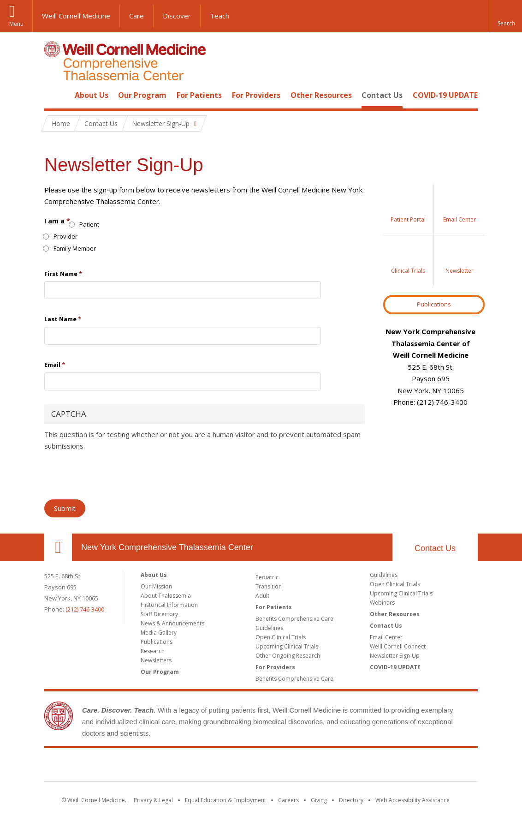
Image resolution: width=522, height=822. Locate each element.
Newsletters (156, 660)
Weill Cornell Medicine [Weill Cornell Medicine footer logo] (261, 766)
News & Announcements (172, 623)
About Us (91, 95)
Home (54, 95)
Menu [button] (16, 24)
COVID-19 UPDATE (445, 95)
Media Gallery (159, 632)
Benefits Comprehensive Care (294, 619)
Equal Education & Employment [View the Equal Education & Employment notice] (225, 800)
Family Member (70, 248)
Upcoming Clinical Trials (286, 646)
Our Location (58, 547)
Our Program (142, 95)
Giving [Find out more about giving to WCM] (319, 800)
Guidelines (269, 628)
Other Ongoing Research (287, 656)
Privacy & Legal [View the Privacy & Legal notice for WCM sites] (153, 800)
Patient (84, 224)
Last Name (62, 319)
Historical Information (169, 605)
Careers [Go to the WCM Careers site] (288, 800)
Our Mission (156, 586)
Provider (60, 236)
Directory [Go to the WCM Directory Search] (351, 800)
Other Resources (321, 95)
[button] (506, 16)
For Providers (256, 95)
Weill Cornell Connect (398, 646)
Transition (268, 586)
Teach (219, 15)
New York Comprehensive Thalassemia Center (167, 547)
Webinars (382, 602)
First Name (63, 274)
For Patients (199, 95)
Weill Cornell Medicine (76, 15)
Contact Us (382, 95)
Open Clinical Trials (280, 637)
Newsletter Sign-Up (395, 656)
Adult (262, 596)
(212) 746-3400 (84, 609)
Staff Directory (159, 614)
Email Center (386, 637)
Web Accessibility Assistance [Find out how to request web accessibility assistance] (412, 800)
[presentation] (114, 474)
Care (136, 15)
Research (153, 651)
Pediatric (267, 577)
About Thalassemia (166, 596)
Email (54, 364)
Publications (434, 304)
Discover (177, 15)
